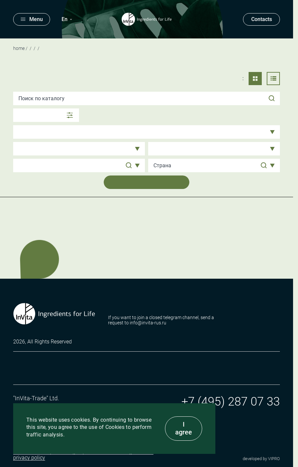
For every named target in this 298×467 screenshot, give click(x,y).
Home (19, 48)
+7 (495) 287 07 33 (230, 402)
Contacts (261, 19)
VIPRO (274, 458)
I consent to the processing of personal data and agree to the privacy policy (83, 455)
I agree (183, 428)
